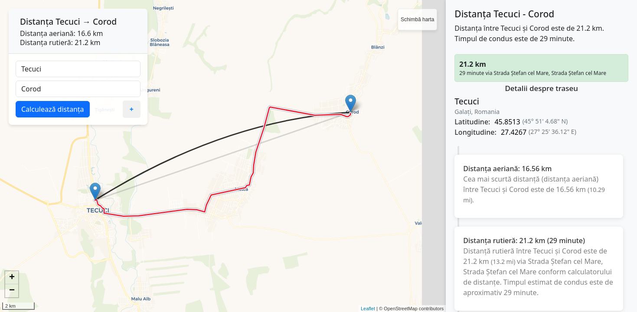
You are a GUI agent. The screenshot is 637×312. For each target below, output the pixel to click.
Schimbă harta (417, 19)
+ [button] (12, 277)
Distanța (36, 21)
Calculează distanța (52, 109)
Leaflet (368, 308)
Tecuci (68, 21)
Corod (105, 21)
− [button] (12, 290)
